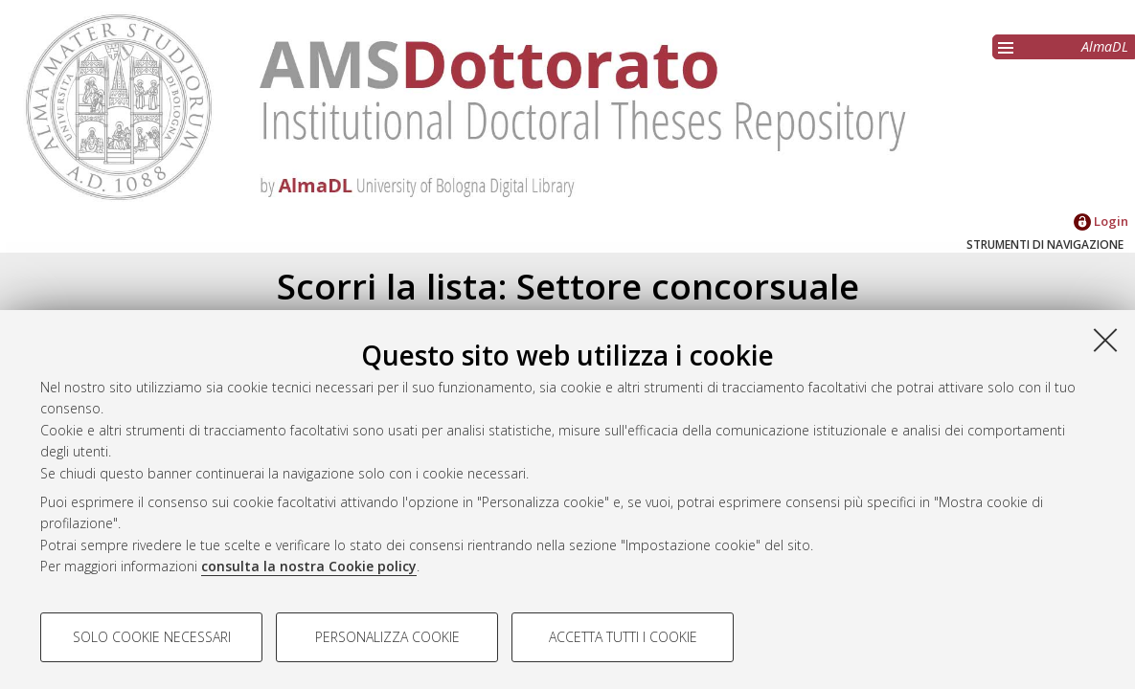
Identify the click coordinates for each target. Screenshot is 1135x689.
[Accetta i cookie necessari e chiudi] (1105, 339)
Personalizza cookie (387, 637)
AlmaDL (1104, 46)
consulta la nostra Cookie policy (309, 566)
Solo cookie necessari (152, 637)
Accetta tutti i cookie (623, 637)
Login (1101, 221)
